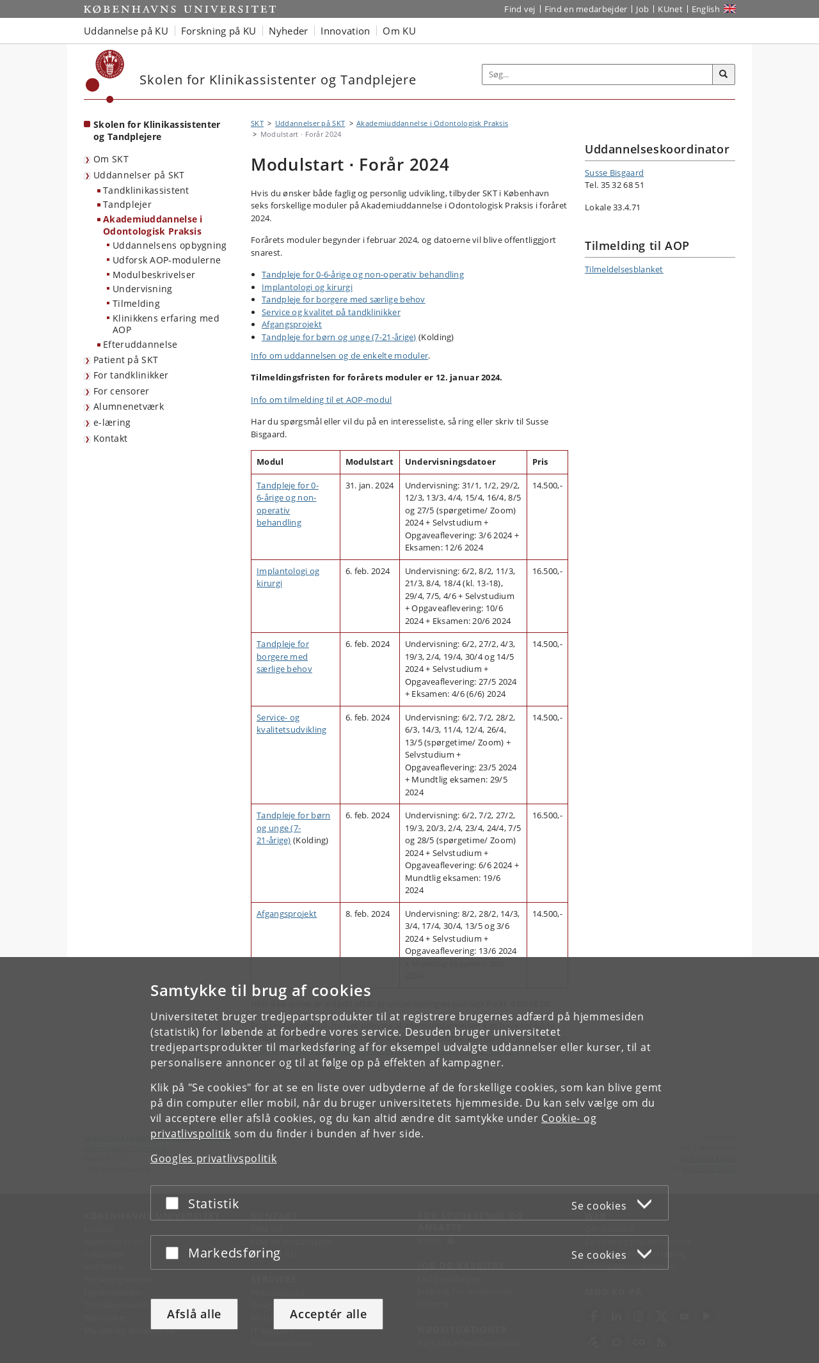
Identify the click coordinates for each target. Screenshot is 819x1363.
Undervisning (143, 289)
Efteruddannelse (140, 344)
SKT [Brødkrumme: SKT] (257, 123)
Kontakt (110, 438)
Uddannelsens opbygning (170, 245)
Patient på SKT (125, 360)
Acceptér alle (328, 1313)
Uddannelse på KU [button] (126, 30)
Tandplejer (127, 204)
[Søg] (723, 75)
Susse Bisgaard (614, 172)
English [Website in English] (706, 9)
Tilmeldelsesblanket (624, 269)
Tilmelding (136, 303)
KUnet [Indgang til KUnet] (670, 9)
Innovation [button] (345, 30)
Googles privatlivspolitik (213, 1158)
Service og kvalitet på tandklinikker (331, 312)
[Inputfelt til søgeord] (597, 74)
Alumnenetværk (128, 406)
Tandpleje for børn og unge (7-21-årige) (339, 337)
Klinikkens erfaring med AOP (166, 324)
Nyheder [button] (288, 30)
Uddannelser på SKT (138, 175)
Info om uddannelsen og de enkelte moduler (339, 355)
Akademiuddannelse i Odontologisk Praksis (153, 225)
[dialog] (409, 1160)
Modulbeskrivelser (154, 275)
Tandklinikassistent (146, 190)
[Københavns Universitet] (105, 76)
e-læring (112, 422)
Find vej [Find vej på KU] (519, 9)
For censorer (121, 391)
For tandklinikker (130, 375)
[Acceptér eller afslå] (175, 1202)
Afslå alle (194, 1313)
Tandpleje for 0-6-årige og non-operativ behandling (363, 274)
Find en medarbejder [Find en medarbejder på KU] (586, 9)
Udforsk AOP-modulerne (167, 260)
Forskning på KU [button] (219, 30)
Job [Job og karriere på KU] (642, 9)
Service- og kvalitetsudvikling (291, 724)
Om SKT (111, 159)
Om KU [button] (399, 30)
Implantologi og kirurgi (307, 287)
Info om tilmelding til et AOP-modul (321, 399)
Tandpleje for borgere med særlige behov (343, 299)
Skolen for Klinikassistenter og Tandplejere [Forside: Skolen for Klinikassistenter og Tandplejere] (156, 130)
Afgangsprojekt (292, 324)
